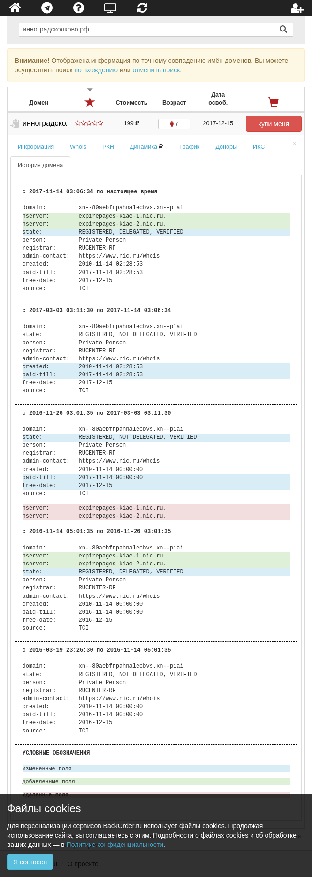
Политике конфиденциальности (115, 844)
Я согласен (30, 862)
